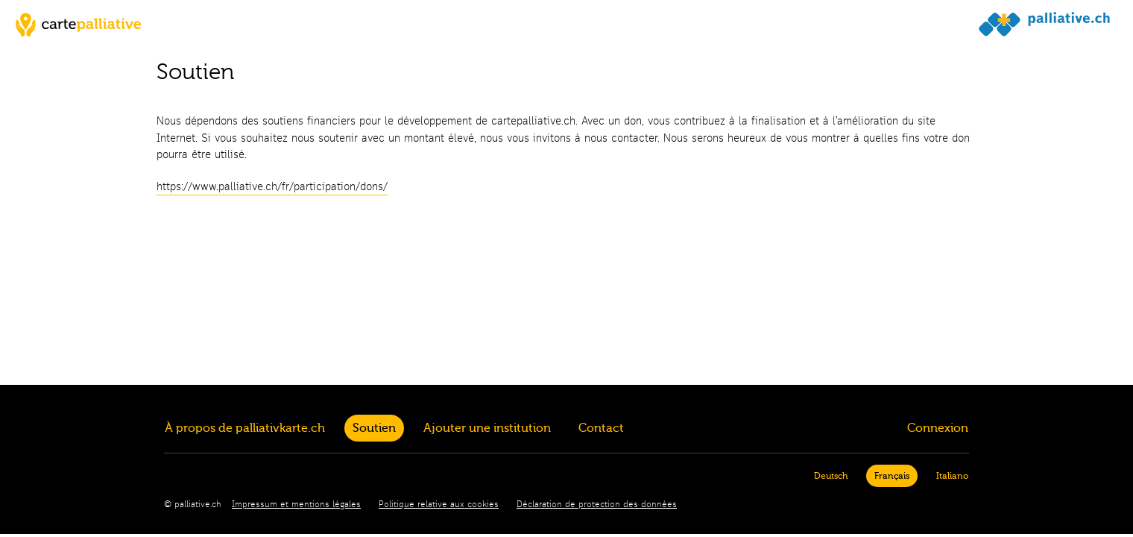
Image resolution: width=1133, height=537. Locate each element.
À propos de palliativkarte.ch (245, 428)
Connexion (937, 428)
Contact (601, 428)
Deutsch (831, 476)
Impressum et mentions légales (296, 505)
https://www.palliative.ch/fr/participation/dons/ (272, 187)
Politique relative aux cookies (439, 505)
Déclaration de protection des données (597, 505)
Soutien (374, 428)
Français (891, 476)
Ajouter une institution (487, 428)
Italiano (952, 476)
